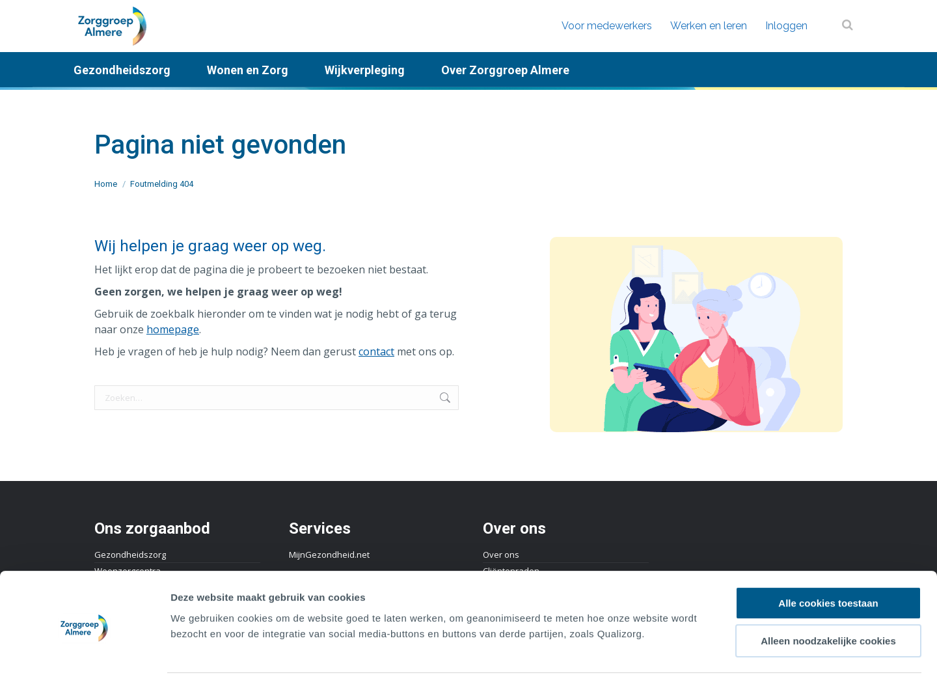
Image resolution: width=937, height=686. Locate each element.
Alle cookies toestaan (828, 564)
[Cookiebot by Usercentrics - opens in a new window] (84, 660)
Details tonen (703, 660)
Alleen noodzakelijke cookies (828, 603)
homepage (172, 329)
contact (376, 351)
